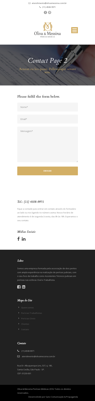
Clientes (25, 324)
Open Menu (74, 30)
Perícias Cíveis (28, 318)
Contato (25, 329)
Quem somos (27, 307)
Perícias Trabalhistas (31, 313)
